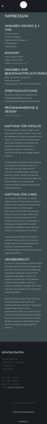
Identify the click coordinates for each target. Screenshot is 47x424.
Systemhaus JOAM (30, 403)
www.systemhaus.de (13, 115)
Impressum (23, 422)
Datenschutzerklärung (23, 412)
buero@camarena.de (18, 63)
